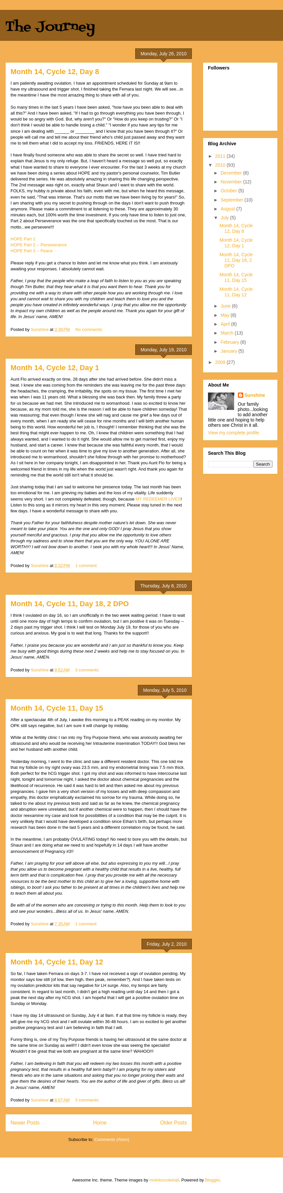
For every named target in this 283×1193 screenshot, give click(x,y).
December (231, 173)
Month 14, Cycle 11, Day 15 (57, 708)
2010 (221, 165)
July (225, 217)
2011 (221, 156)
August (228, 208)
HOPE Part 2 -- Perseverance (39, 244)
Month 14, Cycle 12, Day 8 (55, 72)
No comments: (89, 329)
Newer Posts (25, 1122)
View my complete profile (233, 432)
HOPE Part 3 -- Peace (32, 250)
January (229, 351)
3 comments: (88, 669)
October (229, 190)
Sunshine (254, 395)
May (225, 315)
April (225, 324)
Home (100, 1122)
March (227, 333)
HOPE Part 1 (23, 238)
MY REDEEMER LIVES (158, 499)
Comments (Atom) (111, 1139)
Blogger (212, 1180)
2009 (221, 362)
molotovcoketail (164, 1180)
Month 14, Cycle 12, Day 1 (55, 368)
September (232, 200)
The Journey (50, 27)
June (226, 306)
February (230, 342)
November (231, 181)
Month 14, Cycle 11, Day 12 (57, 962)
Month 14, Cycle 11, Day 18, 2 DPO (70, 604)
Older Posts (173, 1122)
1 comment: (87, 565)
